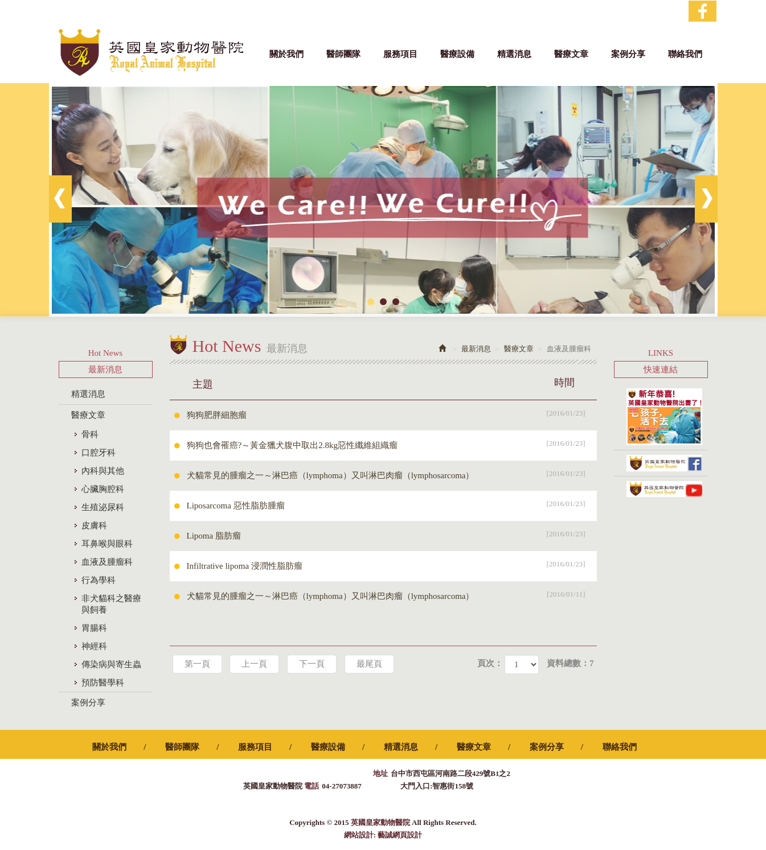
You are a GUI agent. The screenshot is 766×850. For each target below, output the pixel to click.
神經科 (94, 646)
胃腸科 (94, 628)
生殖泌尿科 (102, 507)
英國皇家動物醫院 (151, 52)
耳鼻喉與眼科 (107, 543)
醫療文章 (88, 415)
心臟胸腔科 (102, 489)
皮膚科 (94, 525)
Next (706, 199)
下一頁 (312, 663)
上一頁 (254, 663)
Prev (60, 199)
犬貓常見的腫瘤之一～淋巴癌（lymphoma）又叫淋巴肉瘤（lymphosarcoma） (392, 473)
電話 (311, 786)
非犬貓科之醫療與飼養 (111, 604)
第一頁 (197, 663)
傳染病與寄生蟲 (111, 664)
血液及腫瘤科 (107, 561)
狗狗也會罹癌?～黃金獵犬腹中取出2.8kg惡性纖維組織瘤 (392, 443)
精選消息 (88, 394)
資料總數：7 (570, 663)
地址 (380, 773)
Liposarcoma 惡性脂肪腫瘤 (392, 503)
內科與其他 (102, 470)
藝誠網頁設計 (400, 835)
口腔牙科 (98, 452)
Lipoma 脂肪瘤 (392, 534)
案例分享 (88, 702)
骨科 (90, 434)
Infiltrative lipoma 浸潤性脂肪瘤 (392, 564)
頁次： (490, 663)
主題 (390, 382)
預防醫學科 (102, 682)
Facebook (702, 11)
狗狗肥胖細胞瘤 (392, 413)
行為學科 (98, 580)
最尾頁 (369, 663)
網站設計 (359, 835)
